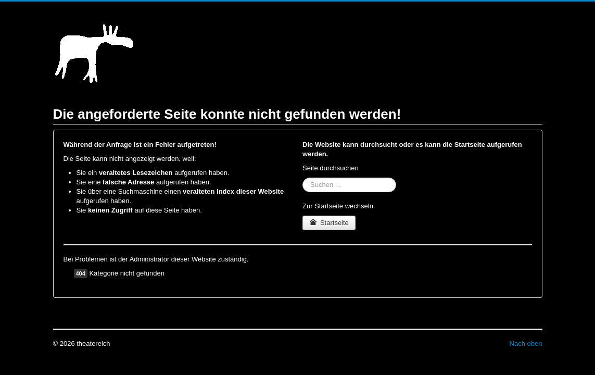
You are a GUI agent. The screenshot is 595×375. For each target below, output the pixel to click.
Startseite (329, 223)
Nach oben (526, 343)
